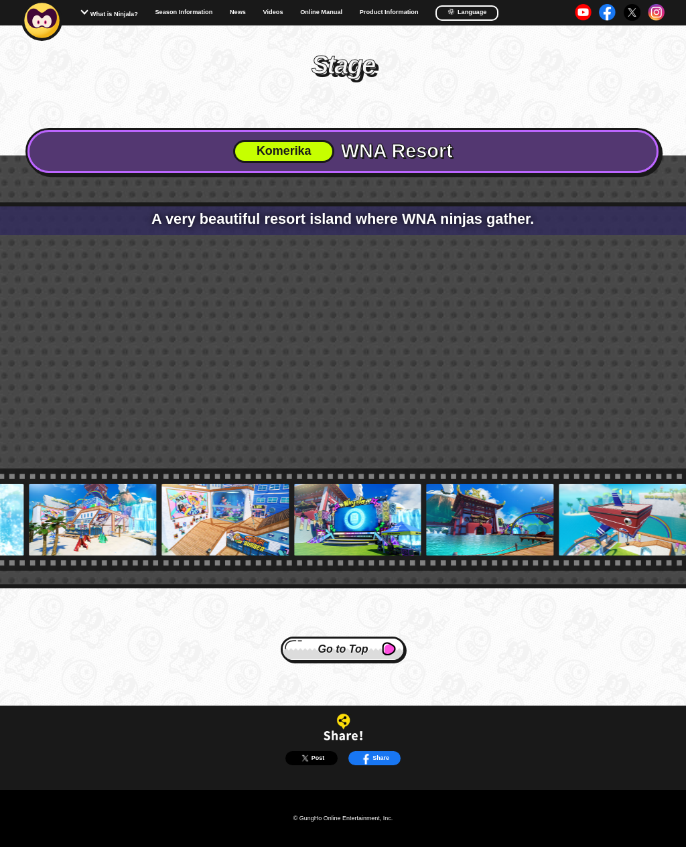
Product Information (389, 12)
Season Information (183, 12)
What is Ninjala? (114, 14)
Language (467, 11)
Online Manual (321, 12)
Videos (273, 12)
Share (374, 758)
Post (312, 758)
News (238, 12)
